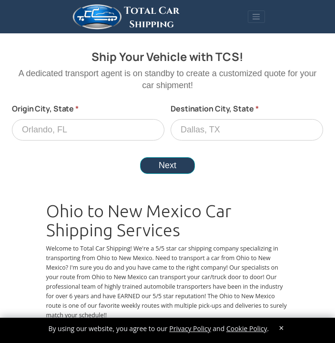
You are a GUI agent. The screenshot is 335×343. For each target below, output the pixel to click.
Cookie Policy (246, 328)
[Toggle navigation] (256, 16)
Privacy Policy (190, 328)
